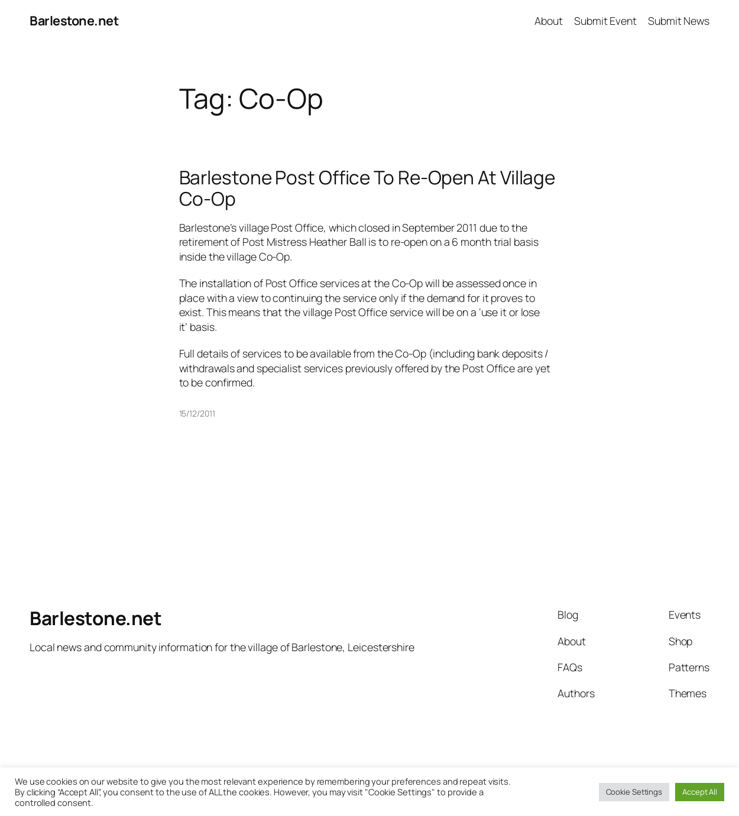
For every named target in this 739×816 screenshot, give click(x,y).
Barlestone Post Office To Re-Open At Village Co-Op (367, 188)
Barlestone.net (74, 20)
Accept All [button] (699, 791)
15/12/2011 (197, 413)
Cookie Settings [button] (634, 791)
